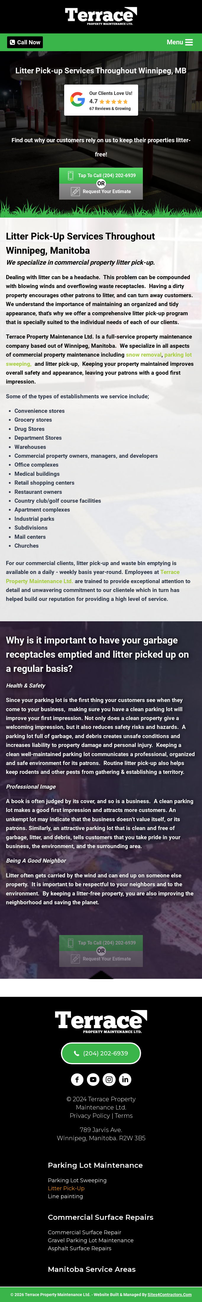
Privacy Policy (90, 1115)
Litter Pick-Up (66, 1188)
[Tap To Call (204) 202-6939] (101, 176)
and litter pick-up (56, 363)
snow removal (143, 354)
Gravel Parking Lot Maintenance (91, 1240)
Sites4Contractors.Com (170, 1294)
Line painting (65, 1196)
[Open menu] (179, 42)
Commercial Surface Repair (84, 1232)
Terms (124, 1115)
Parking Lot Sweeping (77, 1180)
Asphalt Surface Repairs (79, 1248)
